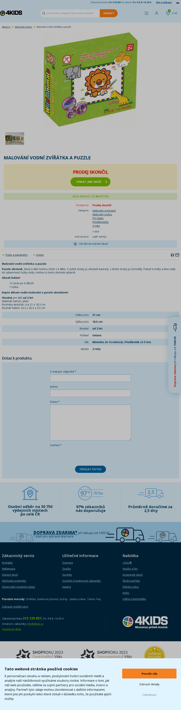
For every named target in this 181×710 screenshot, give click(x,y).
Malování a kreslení (104, 210)
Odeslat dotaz (90, 469)
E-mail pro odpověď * (63, 371)
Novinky (67, 574)
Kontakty (7, 562)
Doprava (67, 562)
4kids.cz (6, 27)
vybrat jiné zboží (91, 182)
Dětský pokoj (131, 587)
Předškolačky (100, 222)
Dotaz (40, 255)
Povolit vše (149, 673)
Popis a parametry (16, 255)
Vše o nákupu (164, 2)
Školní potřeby (131, 581)
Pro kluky (98, 218)
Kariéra (66, 587)
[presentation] (78, 455)
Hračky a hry (130, 568)
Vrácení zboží (10, 574)
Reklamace (8, 568)
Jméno (54, 386)
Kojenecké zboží (133, 574)
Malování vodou (23, 27)
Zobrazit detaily (149, 684)
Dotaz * (55, 402)
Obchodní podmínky (14, 581)
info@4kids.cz (35, 624)
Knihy (126, 593)
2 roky (96, 226)
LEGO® (127, 562)
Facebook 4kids (11, 629)
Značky (66, 568)
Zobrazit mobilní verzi (15, 606)
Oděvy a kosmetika (134, 599)
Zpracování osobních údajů (18, 587)
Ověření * (56, 445)
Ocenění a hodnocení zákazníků (81, 581)
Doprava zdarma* (55, 532)
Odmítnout (149, 695)
